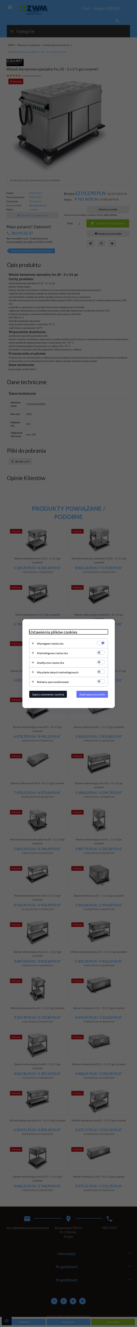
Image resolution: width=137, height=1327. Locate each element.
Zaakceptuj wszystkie (92, 694)
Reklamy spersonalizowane (53, 681)
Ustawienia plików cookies (53, 631)
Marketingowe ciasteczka (52, 653)
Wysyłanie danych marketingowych (58, 672)
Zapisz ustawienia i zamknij (48, 694)
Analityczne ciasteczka (50, 662)
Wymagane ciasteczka (50, 643)
